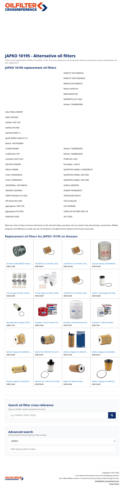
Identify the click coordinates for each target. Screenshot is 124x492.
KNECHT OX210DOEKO (74, 78)
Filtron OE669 (11, 169)
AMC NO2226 (11, 117)
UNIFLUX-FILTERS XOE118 (76, 211)
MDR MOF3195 (71, 94)
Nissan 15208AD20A (73, 153)
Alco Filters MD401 (14, 111)
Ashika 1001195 (12, 122)
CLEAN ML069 (12, 148)
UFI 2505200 (69, 206)
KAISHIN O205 (12, 216)
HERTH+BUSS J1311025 (16, 195)
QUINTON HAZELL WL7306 (76, 180)
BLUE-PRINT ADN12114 (16, 138)
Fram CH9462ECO (13, 180)
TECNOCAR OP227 (72, 195)
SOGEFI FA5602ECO (73, 190)
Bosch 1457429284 (14, 143)
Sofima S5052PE (71, 185)
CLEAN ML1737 (12, 153)
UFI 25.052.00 (70, 201)
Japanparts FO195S (14, 211)
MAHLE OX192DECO (73, 83)
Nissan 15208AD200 (73, 148)
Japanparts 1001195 (14, 206)
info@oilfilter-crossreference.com (107, 481)
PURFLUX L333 (70, 159)
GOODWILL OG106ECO (16, 185)
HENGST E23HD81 (14, 190)
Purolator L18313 (72, 164)
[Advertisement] (62, 32)
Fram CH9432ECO (13, 174)
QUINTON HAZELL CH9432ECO (78, 169)
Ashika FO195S (12, 127)
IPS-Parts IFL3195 (13, 201)
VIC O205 (68, 216)
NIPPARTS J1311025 (73, 99)
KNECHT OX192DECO (74, 73)
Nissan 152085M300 (73, 104)
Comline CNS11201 (14, 159)
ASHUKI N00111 (13, 132)
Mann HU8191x (71, 88)
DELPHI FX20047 (13, 164)
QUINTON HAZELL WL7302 (76, 174)
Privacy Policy (114, 484)
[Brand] (62, 441)
